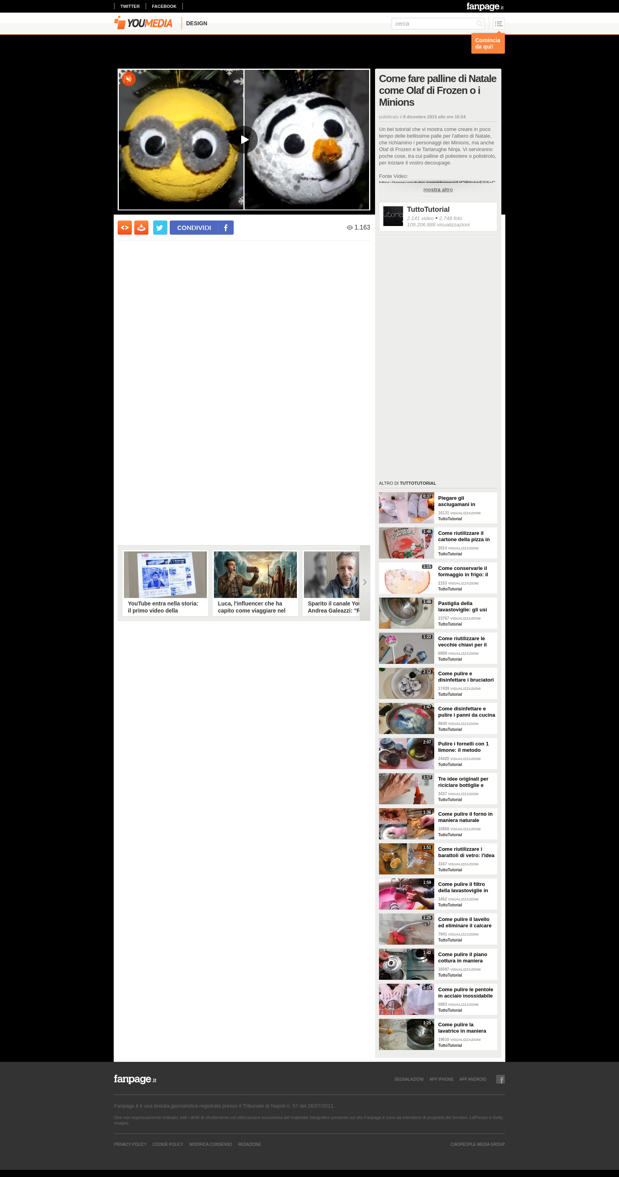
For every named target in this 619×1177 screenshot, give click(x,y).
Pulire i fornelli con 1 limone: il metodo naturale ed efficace (463, 747)
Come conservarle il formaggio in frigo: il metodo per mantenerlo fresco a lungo (466, 571)
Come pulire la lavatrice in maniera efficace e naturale (462, 1028)
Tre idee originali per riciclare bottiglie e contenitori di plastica (464, 782)
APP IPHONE (442, 1079)
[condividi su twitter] (160, 227)
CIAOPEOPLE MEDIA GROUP (477, 1144)
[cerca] (438, 24)
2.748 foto (450, 218)
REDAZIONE (249, 1144)
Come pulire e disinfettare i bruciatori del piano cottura (466, 677)
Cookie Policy (167, 1144)
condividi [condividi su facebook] (194, 227)
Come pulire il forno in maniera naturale (465, 817)
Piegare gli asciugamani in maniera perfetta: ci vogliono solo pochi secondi (462, 501)
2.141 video (420, 218)
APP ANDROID (473, 1079)
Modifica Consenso (210, 1144)
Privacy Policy (130, 1144)
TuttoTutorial (428, 209)
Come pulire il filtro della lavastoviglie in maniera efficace (463, 887)
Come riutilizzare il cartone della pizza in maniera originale (464, 536)
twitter (130, 6)
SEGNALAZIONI (409, 1079)
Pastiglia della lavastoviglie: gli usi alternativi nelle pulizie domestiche (465, 606)
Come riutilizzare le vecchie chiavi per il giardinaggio (462, 641)
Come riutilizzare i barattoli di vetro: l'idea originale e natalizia (466, 852)
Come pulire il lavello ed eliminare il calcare (464, 922)
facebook (164, 6)
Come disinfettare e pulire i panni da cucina (466, 712)
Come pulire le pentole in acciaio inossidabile (465, 992)
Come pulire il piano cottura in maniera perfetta (462, 957)
